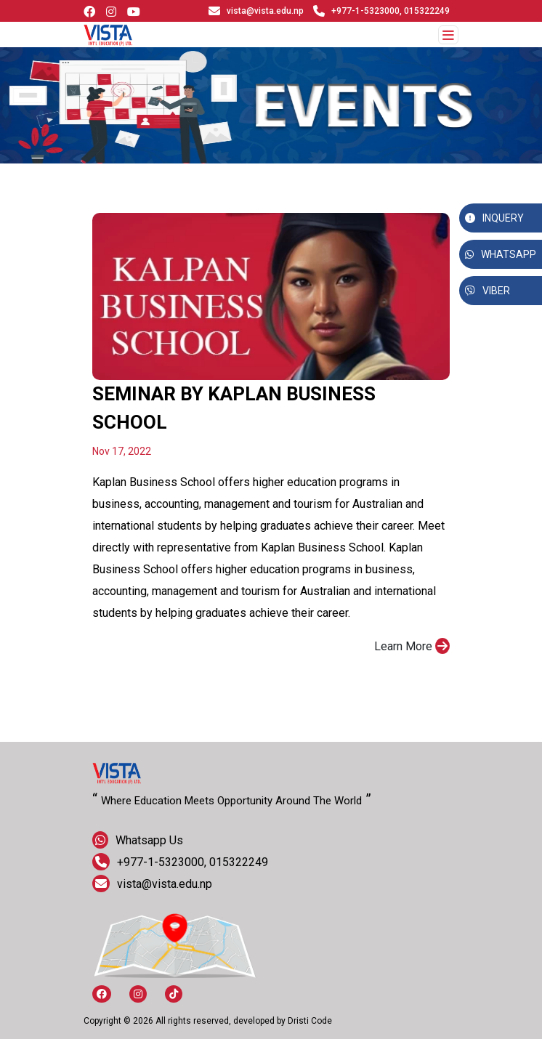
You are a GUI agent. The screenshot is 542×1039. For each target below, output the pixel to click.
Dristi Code (310, 1021)
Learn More (412, 646)
